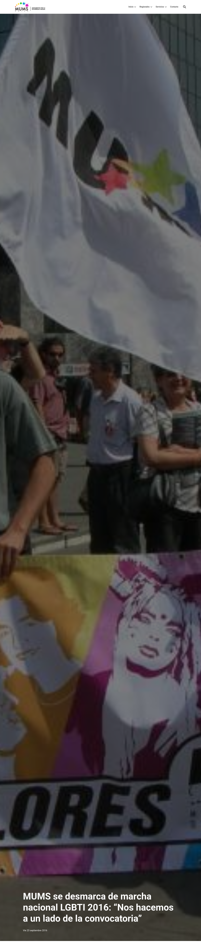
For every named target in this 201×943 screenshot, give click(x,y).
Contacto (174, 7)
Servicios (160, 7)
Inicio (131, 7)
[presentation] (135, 7)
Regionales (145, 7)
